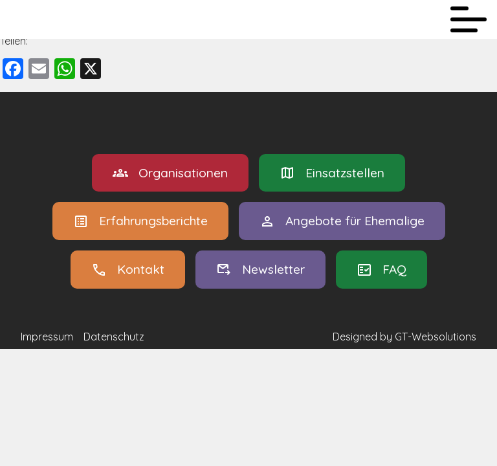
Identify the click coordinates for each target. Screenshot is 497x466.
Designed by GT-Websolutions (404, 336)
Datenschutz (113, 336)
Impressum (47, 336)
